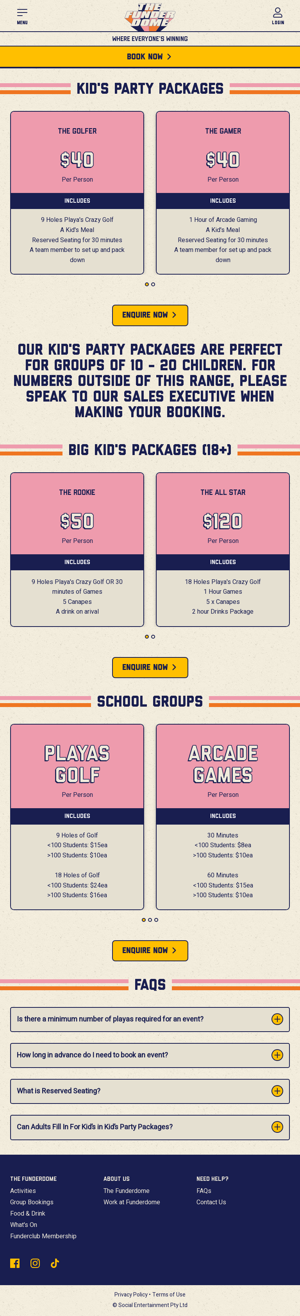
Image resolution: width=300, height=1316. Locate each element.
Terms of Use (169, 1295)
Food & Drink (27, 1213)
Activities (23, 1191)
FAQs (203, 1191)
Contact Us (211, 1202)
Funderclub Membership (43, 1236)
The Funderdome (127, 1191)
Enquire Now (145, 315)
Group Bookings (32, 1202)
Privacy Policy (131, 1295)
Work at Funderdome (132, 1202)
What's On (23, 1225)
